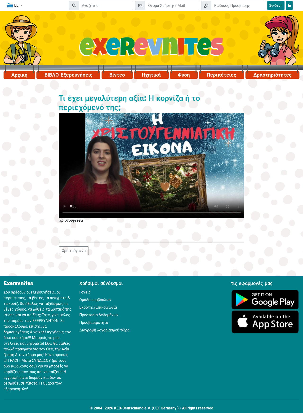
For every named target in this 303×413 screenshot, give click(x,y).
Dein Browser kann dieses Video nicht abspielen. (152, 165)
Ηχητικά (151, 75)
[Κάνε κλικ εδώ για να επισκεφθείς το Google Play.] (265, 299)
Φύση (184, 75)
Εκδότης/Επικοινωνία (98, 307)
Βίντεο (117, 75)
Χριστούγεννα (74, 250)
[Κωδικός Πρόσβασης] (238, 5)
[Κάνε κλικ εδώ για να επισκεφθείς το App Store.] (265, 321)
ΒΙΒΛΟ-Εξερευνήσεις (69, 75)
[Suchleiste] (106, 5)
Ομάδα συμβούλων (95, 300)
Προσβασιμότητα (93, 322)
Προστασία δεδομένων (98, 315)
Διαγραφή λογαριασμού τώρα (104, 330)
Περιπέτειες (221, 75)
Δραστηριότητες (272, 75)
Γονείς (85, 292)
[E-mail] (172, 5)
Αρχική (19, 75)
